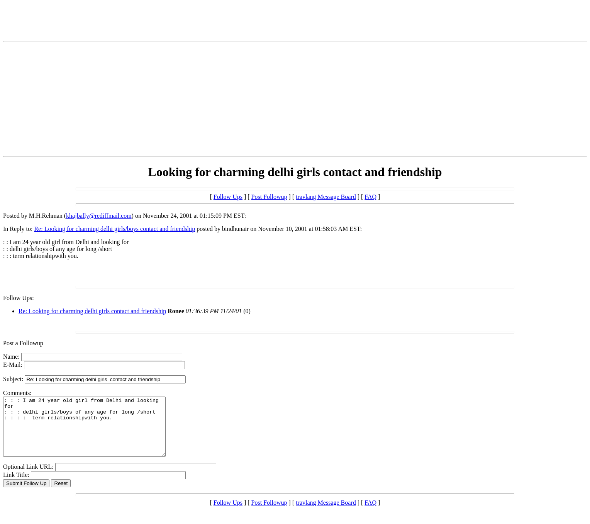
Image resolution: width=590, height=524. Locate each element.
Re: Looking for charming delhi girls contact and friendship (92, 311)
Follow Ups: (18, 298)
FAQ (370, 196)
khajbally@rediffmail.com (99, 215)
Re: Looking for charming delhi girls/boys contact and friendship (114, 229)
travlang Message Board (326, 196)
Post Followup (269, 196)
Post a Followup (23, 343)
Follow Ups (228, 196)
